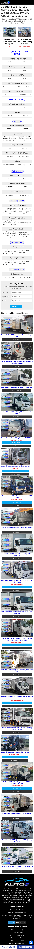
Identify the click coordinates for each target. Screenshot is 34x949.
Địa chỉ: (4, 301)
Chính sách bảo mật (17, 930)
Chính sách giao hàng (17, 935)
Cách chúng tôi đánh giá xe (17, 943)
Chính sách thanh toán (17, 940)
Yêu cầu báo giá (17, 339)
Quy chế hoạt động (17, 932)
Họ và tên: (5, 292)
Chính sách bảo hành (17, 938)
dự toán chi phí (16, 442)
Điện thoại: (5, 297)
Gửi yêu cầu (16, 307)
